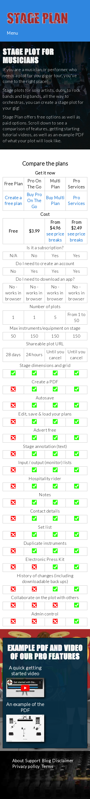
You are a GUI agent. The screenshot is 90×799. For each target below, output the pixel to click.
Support (32, 760)
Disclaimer (62, 760)
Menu (12, 33)
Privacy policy (26, 766)
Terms (47, 766)
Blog (46, 760)
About (18, 760)
